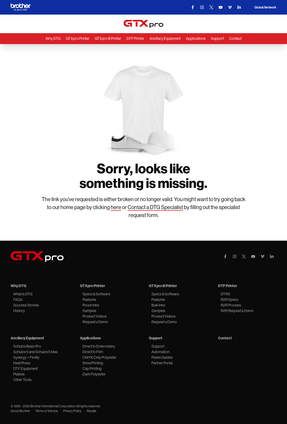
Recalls (91, 411)
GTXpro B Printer (108, 38)
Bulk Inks (158, 305)
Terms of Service (46, 411)
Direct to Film (92, 352)
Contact (235, 38)
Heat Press (21, 363)
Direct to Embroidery (98, 346)
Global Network (265, 7)
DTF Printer (135, 38)
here (116, 207)
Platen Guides (162, 357)
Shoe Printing (92, 363)
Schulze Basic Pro (27, 346)
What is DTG (22, 294)
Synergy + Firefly (26, 357)
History (19, 311)
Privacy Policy (72, 411)
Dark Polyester (94, 374)
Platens (19, 374)
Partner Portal (162, 363)
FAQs (17, 299)
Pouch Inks (90, 305)
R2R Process (231, 305)
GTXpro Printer (77, 38)
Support (217, 38)
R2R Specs (229, 299)
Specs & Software (96, 294)
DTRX (225, 294)
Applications (196, 38)
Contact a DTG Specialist (155, 207)
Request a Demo (95, 322)
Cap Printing (92, 368)
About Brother (20, 411)
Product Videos (94, 316)
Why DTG (53, 38)
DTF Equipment (25, 368)
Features (89, 299)
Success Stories (26, 305)
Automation (160, 352)
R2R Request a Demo (237, 311)
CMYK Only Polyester (99, 357)
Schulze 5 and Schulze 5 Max (35, 352)
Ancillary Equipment (165, 38)
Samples (89, 311)
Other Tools (22, 380)
